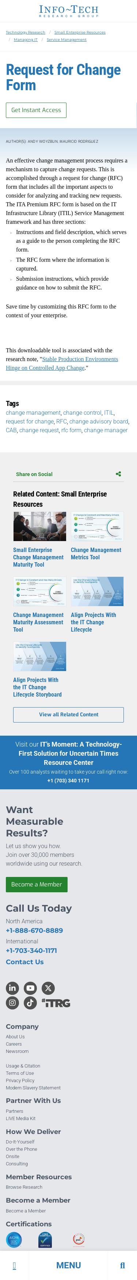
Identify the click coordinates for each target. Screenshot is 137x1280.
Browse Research (24, 1187)
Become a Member (36, 884)
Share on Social (68, 474)
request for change (30, 421)
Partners (14, 1111)
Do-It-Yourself (20, 1142)
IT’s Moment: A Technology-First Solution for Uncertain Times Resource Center (70, 753)
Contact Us (25, 962)
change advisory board (98, 421)
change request (39, 430)
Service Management (67, 39)
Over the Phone (21, 1149)
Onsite (12, 1156)
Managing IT (26, 39)
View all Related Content (68, 714)
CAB (11, 430)
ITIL (109, 412)
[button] (68, 1265)
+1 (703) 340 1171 (68, 780)
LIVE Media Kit (20, 1118)
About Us (15, 1036)
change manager (106, 430)
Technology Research (25, 32)
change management (33, 412)
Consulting (17, 1163)
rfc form (71, 430)
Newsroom (17, 1051)
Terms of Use (20, 1073)
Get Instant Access (36, 110)
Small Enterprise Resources (80, 32)
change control (82, 412)
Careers (14, 1044)
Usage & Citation (23, 1066)
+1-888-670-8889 (34, 931)
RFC (61, 421)
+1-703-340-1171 (31, 951)
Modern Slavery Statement (33, 1088)
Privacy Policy (20, 1080)
